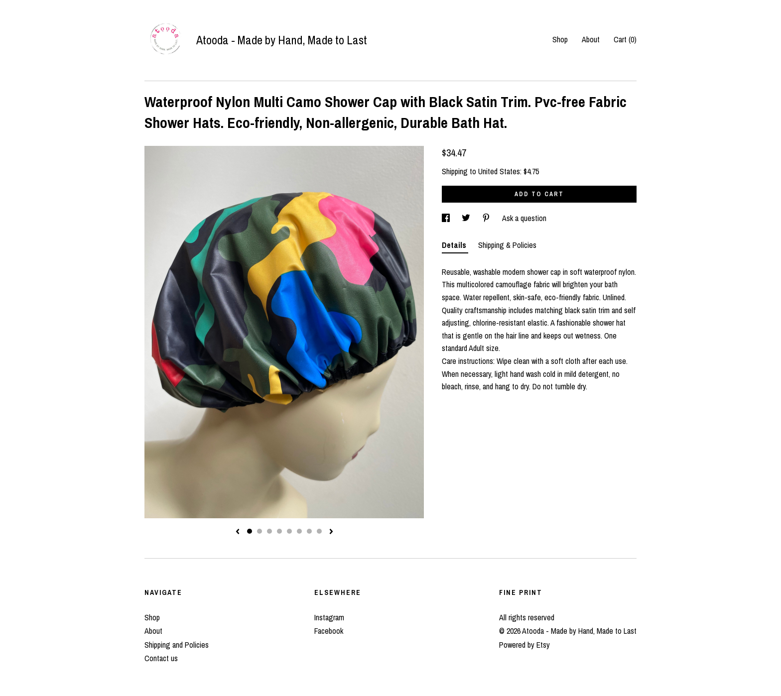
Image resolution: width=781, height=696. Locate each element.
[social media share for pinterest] (487, 218)
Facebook (328, 630)
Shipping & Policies (507, 244)
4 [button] (279, 531)
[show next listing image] (331, 532)
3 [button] (269, 531)
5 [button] (289, 531)
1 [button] (249, 531)
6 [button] (299, 531)
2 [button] (259, 531)
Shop (560, 39)
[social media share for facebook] (447, 218)
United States (499, 171)
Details (455, 244)
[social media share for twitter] (467, 218)
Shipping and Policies (176, 644)
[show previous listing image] (237, 532)
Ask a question (524, 218)
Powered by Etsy (524, 644)
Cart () (625, 39)
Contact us (161, 658)
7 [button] (309, 531)
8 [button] (319, 531)
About (591, 39)
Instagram (329, 617)
